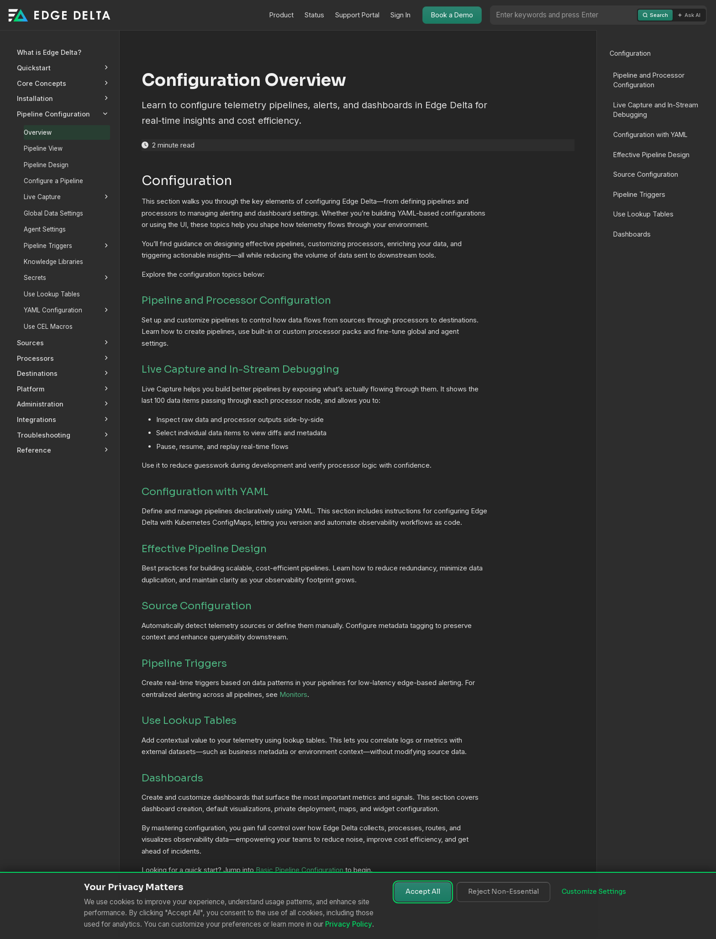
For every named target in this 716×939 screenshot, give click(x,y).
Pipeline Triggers (639, 194)
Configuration (630, 53)
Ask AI (688, 15)
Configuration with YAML (650, 134)
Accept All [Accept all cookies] (422, 891)
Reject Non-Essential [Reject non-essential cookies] (503, 891)
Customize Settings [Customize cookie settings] (594, 891)
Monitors (293, 694)
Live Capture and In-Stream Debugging (655, 110)
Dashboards (632, 234)
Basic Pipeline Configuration (299, 869)
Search (655, 15)
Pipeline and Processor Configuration (648, 80)
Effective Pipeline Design (651, 154)
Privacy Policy (348, 924)
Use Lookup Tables (643, 214)
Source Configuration (645, 174)
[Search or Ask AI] (563, 15)
